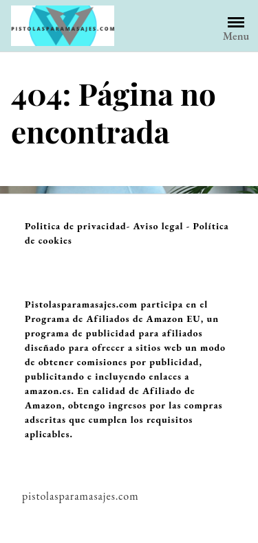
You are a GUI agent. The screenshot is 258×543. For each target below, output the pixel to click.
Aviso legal (158, 226)
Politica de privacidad (76, 226)
